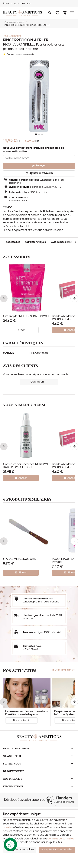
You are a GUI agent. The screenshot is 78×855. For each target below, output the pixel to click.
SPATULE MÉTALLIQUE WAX (19, 558)
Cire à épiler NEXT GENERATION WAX (26, 316)
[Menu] (72, 13)
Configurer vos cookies (20, 849)
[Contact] (7, 3)
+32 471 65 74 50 (18, 200)
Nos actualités (20, 671)
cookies (8, 827)
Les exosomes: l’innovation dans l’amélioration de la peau (26, 713)
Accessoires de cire (14, 22)
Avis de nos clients (62, 242)
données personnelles (60, 838)
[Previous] (4, 298)
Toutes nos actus (63, 670)
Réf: (5, 207)
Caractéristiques (35, 242)
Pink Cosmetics (12, 36)
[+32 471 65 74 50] (22, 3)
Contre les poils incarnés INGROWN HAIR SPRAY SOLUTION (25, 466)
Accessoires (13, 242)
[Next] (72, 242)
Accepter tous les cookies (56, 849)
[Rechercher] (50, 13)
